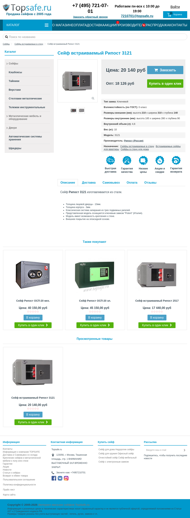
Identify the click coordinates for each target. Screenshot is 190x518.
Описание (67, 182)
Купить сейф (106, 442)
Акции (6, 466)
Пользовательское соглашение (19, 479)
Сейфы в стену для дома (135, 149)
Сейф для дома (107, 449)
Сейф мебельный (127, 457)
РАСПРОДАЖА (157, 25)
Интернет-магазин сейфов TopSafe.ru (64, 504)
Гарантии (7, 464)
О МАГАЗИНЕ (62, 25)
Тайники (14, 81)
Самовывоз (111, 182)
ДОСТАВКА (96, 25)
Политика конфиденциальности (19, 484)
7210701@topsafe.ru (137, 16)
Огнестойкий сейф (108, 457)
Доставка (89, 182)
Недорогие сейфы (124, 449)
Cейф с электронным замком (114, 461)
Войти (175, 7)
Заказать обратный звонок (90, 16)
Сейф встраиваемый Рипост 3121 (33, 397)
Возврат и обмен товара (15, 475)
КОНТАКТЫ (178, 25)
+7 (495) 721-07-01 (90, 8)
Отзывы (150, 182)
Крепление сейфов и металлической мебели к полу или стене (22, 459)
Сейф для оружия (108, 453)
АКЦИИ (110, 25)
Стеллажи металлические (25, 98)
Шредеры (15, 148)
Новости (7, 469)
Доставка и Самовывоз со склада (20, 455)
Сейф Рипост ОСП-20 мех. (33, 300)
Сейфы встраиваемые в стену (137, 146)
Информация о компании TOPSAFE (21, 452)
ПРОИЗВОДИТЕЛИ (131, 25)
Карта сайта (9, 494)
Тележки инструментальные (27, 107)
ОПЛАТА (80, 25)
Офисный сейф (126, 453)
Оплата (132, 182)
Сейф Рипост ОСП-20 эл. (95, 300)
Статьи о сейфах (11, 472)
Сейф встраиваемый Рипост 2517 (157, 300)
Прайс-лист (9, 489)
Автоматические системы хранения (25, 138)
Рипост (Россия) (133, 140)
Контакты (7, 449)
